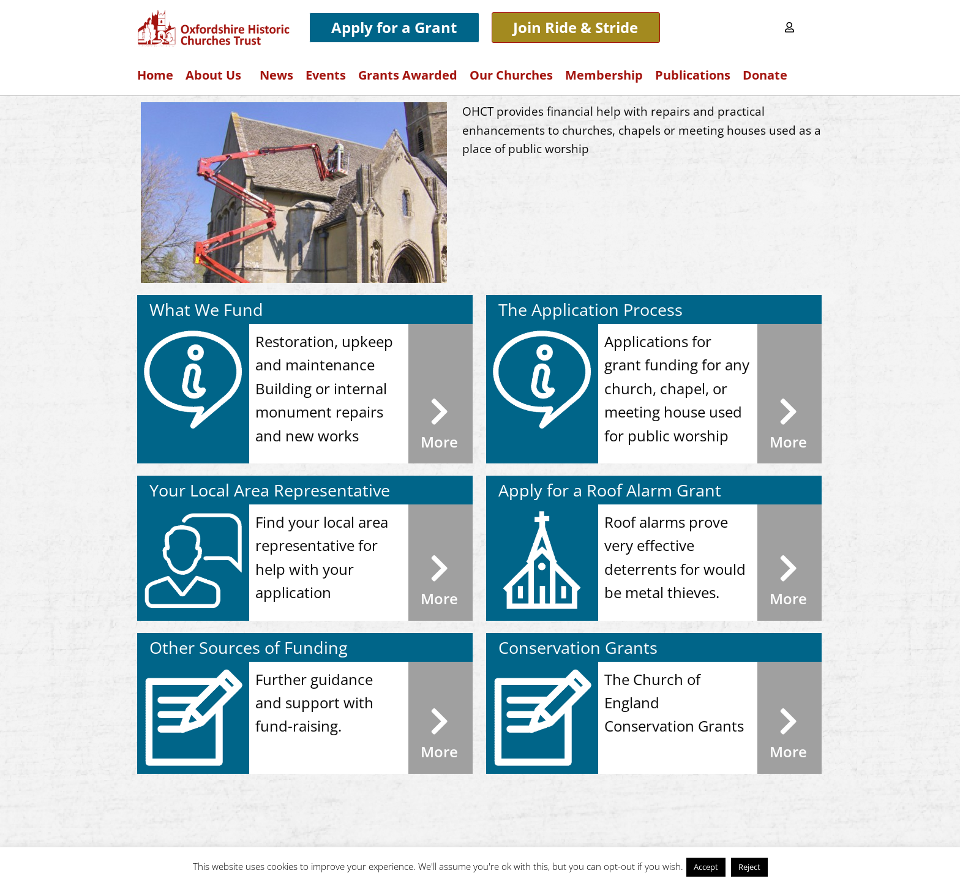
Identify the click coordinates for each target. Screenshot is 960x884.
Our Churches (511, 75)
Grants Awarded (407, 75)
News (276, 75)
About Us (216, 75)
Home (155, 75)
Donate (765, 75)
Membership (604, 75)
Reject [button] (749, 866)
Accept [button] (706, 866)
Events (326, 75)
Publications (692, 75)
